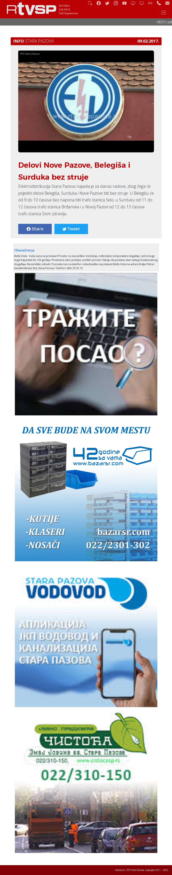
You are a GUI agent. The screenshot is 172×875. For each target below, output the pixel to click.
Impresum (120, 870)
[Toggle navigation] (163, 12)
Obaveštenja (24, 250)
